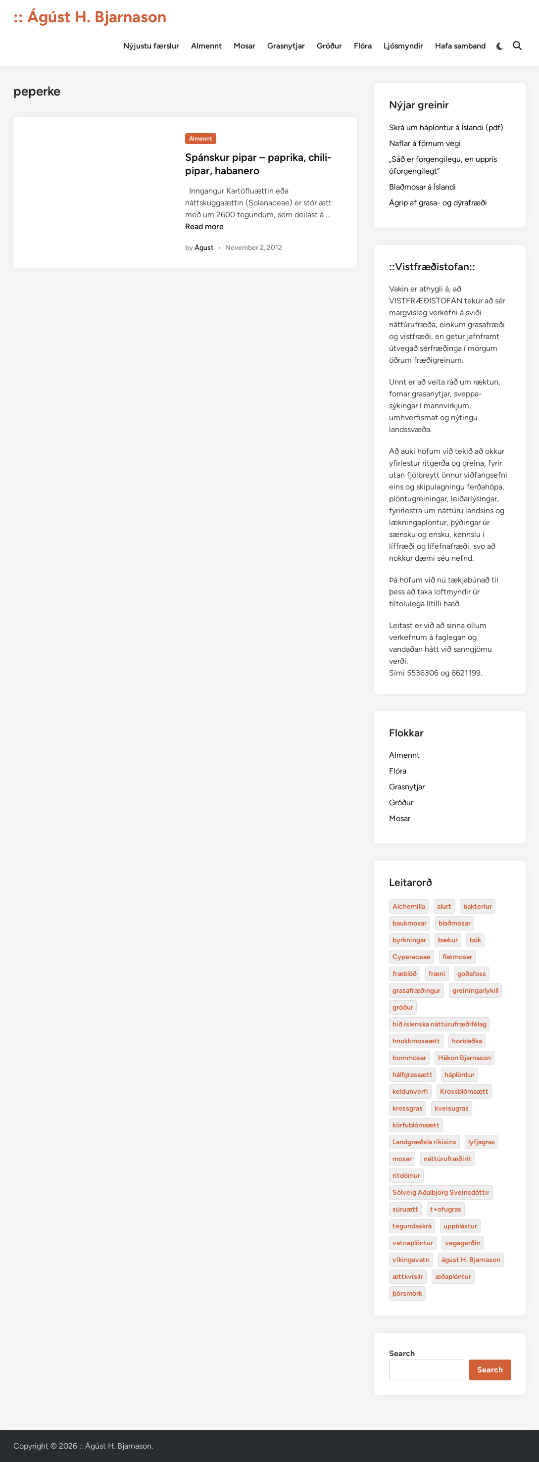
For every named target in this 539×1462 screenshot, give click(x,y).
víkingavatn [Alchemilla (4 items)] (411, 1260)
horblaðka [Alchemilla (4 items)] (467, 1041)
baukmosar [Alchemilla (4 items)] (409, 923)
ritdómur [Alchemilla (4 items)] (406, 1175)
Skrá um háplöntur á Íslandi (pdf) (446, 127)
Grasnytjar (286, 45)
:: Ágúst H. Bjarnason (89, 16)
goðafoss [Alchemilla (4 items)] (471, 974)
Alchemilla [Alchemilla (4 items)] (408, 906)
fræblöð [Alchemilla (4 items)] (404, 974)
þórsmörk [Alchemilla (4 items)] (407, 1293)
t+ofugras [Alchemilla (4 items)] (445, 1209)
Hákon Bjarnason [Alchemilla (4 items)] (464, 1058)
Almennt (206, 45)
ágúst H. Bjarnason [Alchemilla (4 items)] (470, 1260)
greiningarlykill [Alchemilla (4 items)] (475, 990)
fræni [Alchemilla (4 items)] (437, 974)
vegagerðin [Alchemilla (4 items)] (463, 1243)
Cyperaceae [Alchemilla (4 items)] (411, 957)
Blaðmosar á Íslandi (422, 187)
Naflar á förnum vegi (425, 143)
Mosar (244, 45)
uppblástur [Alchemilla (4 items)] (460, 1226)
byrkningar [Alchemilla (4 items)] (409, 940)
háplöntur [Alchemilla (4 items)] (459, 1075)
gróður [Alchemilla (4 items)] (402, 1007)
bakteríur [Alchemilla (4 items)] (477, 906)
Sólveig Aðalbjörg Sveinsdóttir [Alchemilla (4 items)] (441, 1192)
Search (402, 1353)
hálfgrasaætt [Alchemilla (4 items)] (412, 1075)
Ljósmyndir (403, 45)
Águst (204, 248)
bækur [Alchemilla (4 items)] (448, 940)
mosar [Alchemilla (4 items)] (402, 1159)
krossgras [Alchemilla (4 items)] (407, 1108)
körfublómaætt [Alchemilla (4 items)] (416, 1125)
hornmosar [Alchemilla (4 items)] (409, 1058)
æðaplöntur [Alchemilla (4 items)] (453, 1276)
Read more (204, 226)
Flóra (363, 45)
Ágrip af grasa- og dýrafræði (438, 202)
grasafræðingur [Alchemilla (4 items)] (416, 990)
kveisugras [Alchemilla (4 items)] (452, 1108)
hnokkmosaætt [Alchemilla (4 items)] (416, 1041)
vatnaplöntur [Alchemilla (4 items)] (412, 1243)
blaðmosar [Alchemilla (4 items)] (455, 923)
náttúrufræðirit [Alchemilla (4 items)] (448, 1159)
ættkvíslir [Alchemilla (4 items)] (407, 1276)
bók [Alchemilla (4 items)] (475, 940)
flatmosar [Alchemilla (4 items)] (457, 957)
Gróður (329, 45)
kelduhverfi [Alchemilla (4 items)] (410, 1091)
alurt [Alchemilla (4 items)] (444, 906)
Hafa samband (460, 45)
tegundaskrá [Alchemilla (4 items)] (412, 1226)
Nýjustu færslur (151, 45)
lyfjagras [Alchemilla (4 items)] (481, 1142)
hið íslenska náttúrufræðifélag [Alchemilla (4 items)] (439, 1024)
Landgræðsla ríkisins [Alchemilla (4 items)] (424, 1142)
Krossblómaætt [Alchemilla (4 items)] (464, 1091)
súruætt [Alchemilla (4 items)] (405, 1209)
